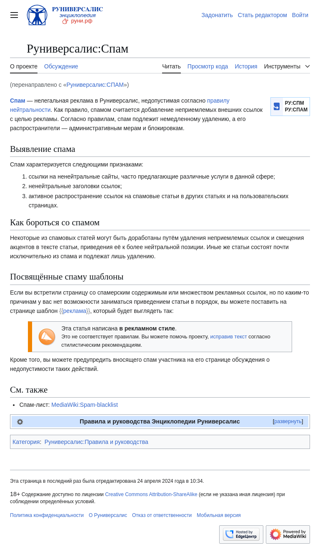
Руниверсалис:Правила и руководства (96, 442)
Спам (17, 100)
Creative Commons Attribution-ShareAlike (151, 494)
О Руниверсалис (108, 515)
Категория (26, 442)
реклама (74, 311)
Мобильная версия (219, 515)
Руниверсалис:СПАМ (95, 84)
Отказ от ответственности (162, 515)
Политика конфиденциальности (47, 515)
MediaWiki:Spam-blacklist (84, 404)
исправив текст (228, 337)
